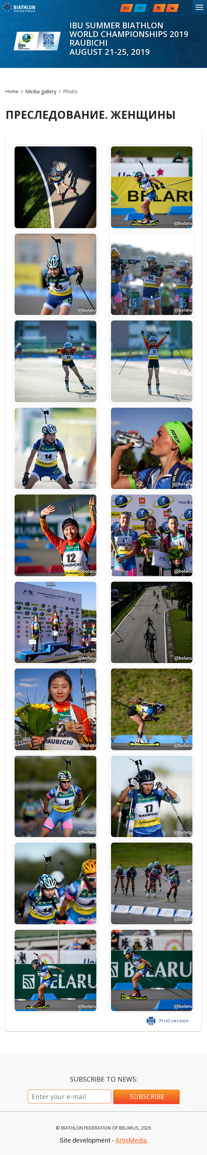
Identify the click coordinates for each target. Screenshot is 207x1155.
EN (140, 8)
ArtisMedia (131, 1140)
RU (126, 8)
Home (12, 91)
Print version (174, 1021)
